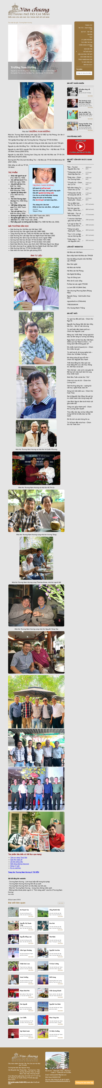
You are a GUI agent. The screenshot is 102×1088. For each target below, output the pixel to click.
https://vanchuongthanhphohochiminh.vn (57, 1081)
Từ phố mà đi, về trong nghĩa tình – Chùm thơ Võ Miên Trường (79, 353)
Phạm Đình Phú (24, 990)
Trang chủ (88, 25)
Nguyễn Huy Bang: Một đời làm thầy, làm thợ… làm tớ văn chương (80, 325)
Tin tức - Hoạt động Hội (85, 28)
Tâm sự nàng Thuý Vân (18, 857)
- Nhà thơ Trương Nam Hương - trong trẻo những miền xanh (30, 888)
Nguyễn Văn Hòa (54, 950)
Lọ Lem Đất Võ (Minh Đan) (76, 287)
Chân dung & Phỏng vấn (85, 45)
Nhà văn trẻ (88, 49)
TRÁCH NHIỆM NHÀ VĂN (85, 59)
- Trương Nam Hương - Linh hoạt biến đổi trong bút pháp (29, 882)
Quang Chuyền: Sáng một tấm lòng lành (85, 124)
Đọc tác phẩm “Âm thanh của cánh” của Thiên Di (85, 113)
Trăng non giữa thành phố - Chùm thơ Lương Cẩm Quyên (79, 408)
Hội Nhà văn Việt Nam (75, 252)
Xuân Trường (24, 977)
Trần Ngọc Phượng (26, 950)
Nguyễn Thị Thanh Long (25, 924)
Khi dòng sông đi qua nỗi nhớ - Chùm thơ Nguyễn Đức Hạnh (78, 358)
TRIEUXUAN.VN (72, 304)
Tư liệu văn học (87, 62)
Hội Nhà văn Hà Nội (74, 267)
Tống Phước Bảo (54, 910)
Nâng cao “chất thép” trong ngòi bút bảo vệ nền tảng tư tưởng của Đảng (80, 336)
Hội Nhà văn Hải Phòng (75, 271)
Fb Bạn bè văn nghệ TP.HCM (77, 284)
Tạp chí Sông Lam (73, 277)
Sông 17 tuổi (14, 866)
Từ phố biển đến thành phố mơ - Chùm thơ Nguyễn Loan (79, 330)
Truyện (89, 34)
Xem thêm (61, 903)
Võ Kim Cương (54, 963)
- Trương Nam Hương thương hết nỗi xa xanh (24, 884)
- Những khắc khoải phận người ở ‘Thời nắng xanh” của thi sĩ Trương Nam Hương (35, 891)
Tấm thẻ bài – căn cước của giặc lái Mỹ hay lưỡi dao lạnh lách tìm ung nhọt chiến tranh (80, 372)
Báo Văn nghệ (72, 264)
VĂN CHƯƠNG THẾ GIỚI (85, 54)
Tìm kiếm (79, 69)
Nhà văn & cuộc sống (74, 281)
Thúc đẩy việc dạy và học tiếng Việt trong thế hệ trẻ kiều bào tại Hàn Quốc (80, 414)
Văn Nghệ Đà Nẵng (74, 274)
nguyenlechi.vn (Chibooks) (76, 301)
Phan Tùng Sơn (54, 1017)
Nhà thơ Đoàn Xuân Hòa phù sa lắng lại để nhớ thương (85, 101)
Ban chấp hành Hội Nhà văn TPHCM (80, 255)
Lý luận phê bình (86, 39)
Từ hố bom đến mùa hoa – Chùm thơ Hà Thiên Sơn (79, 423)
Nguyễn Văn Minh (55, 1004)
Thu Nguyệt (23, 1004)
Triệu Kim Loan (25, 963)
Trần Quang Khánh (55, 990)
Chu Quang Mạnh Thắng (76, 308)
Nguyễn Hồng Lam (26, 937)
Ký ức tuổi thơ (15, 868)
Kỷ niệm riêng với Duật (84, 90)
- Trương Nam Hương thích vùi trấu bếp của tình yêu (27, 886)
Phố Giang (52, 977)
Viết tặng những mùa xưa (19, 864)
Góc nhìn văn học (86, 57)
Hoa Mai (52, 923)
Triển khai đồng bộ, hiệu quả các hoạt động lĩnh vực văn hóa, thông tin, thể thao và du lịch (79, 365)
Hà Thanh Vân (24, 910)
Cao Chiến (23, 1017)
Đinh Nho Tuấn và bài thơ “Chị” (78, 377)
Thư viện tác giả (13, 22)
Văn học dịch (87, 64)
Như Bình (52, 937)
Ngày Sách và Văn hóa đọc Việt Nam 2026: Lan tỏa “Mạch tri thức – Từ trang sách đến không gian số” (80, 342)
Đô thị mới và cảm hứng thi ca (78, 419)
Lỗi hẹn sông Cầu (16, 862)
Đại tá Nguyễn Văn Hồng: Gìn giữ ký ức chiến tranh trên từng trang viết (80, 397)
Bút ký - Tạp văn (86, 32)
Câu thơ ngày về (16, 860)
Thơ (90, 37)
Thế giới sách (87, 51)
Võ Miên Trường (54, 1031)
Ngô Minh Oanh (25, 1031)
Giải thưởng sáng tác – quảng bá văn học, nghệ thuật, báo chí (79, 387)
